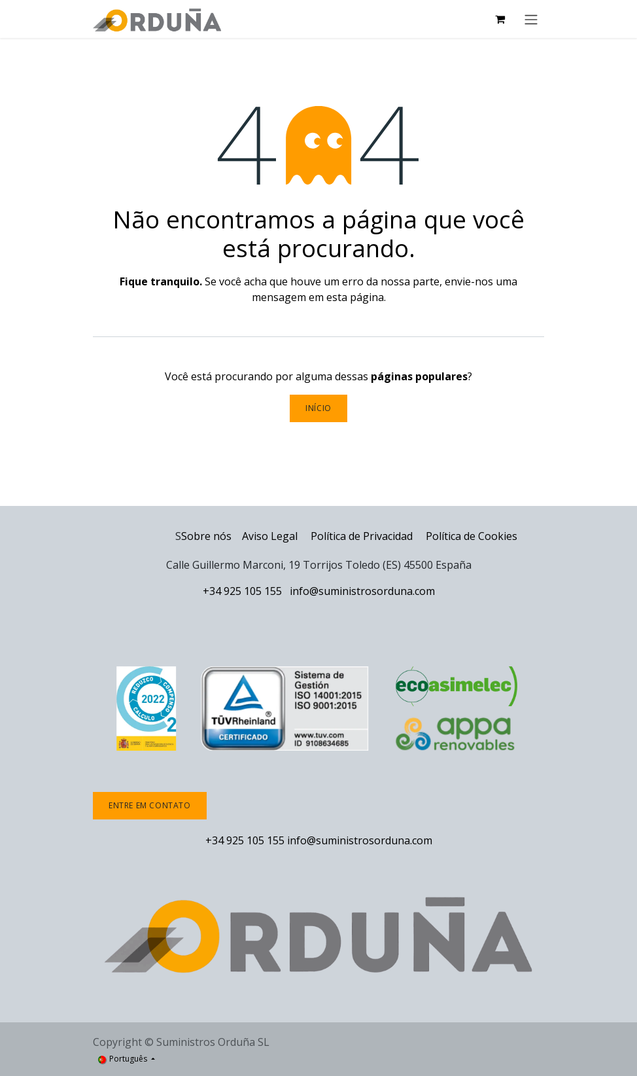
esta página (355, 297)
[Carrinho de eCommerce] (500, 19)
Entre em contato (150, 805)
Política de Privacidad (363, 536)
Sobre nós (206, 536)
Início (318, 408)
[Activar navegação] (531, 19)
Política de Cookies (471, 536)
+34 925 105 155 (242, 591)
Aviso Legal (270, 536)
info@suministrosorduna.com (362, 591)
